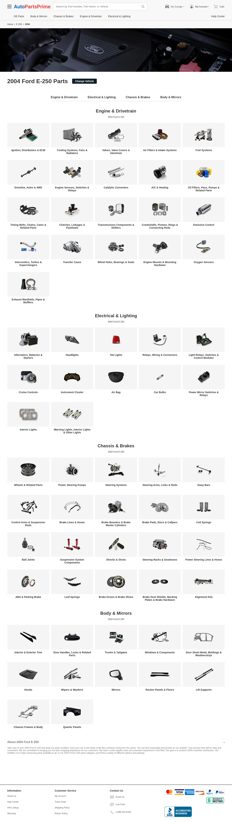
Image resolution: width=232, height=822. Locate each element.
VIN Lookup (13, 807)
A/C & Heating (159, 187)
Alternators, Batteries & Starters (28, 356)
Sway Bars (203, 485)
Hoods (28, 689)
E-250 (19, 24)
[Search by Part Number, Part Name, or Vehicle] (97, 6)
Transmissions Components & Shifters (116, 226)
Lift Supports (204, 689)
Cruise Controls (28, 392)
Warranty (11, 813)
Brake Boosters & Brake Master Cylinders (116, 524)
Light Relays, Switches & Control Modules (204, 356)
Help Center (13, 802)
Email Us (117, 797)
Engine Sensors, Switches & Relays (72, 189)
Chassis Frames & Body (28, 727)
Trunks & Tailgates (116, 652)
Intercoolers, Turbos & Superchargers (28, 264)
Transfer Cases (72, 262)
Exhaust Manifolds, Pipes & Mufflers (28, 301)
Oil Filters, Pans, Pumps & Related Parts (203, 189)
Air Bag (116, 392)
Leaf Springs (72, 597)
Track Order (60, 802)
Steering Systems (116, 485)
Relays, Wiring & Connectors (159, 354)
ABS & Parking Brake (28, 597)
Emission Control (203, 224)
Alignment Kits (204, 597)
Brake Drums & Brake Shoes (116, 597)
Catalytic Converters (116, 187)
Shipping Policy (62, 807)
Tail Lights (116, 354)
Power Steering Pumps (72, 485)
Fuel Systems (204, 150)
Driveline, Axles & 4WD (28, 187)
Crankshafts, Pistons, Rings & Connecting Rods (160, 226)
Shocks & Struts (116, 559)
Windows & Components (160, 652)
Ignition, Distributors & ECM (28, 150)
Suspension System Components (72, 561)
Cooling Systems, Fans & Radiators (72, 152)
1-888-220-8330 (120, 812)
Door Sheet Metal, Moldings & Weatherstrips (204, 654)
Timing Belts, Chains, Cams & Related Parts (28, 226)
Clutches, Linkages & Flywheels (72, 226)
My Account (60, 796)
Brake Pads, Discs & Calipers (160, 522)
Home (10, 24)
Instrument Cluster (72, 392)
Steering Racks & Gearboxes (159, 559)
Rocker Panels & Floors (160, 689)
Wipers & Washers (72, 689)
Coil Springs (203, 522)
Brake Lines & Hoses (72, 522)
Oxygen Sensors (204, 262)
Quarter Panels (72, 727)
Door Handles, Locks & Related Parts (72, 654)
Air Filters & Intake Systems (160, 150)
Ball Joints (28, 559)
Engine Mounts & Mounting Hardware (159, 264)
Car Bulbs (160, 392)
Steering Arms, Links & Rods (159, 485)
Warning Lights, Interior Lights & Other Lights (72, 431)
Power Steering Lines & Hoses (203, 559)
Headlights (72, 354)
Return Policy (61, 813)
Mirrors (116, 689)
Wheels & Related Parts (28, 485)
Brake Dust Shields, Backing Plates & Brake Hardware (160, 598)
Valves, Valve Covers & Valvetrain (116, 152)
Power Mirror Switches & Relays (204, 394)
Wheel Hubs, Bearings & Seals (116, 262)
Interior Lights (28, 429)
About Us (11, 796)
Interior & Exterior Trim (28, 652)
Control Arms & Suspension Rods (28, 524)
